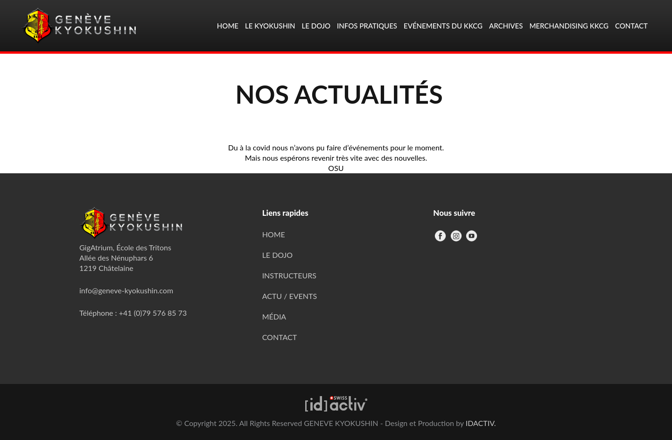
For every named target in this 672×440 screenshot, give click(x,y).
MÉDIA (274, 316)
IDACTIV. (481, 423)
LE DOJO (277, 254)
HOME (273, 234)
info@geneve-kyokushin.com (126, 290)
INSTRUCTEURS (289, 275)
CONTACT (279, 337)
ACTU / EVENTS (289, 295)
